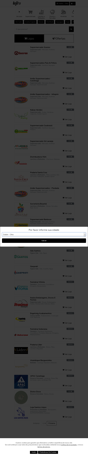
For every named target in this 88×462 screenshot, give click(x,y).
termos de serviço (44, 447)
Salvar (44, 240)
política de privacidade (69, 445)
